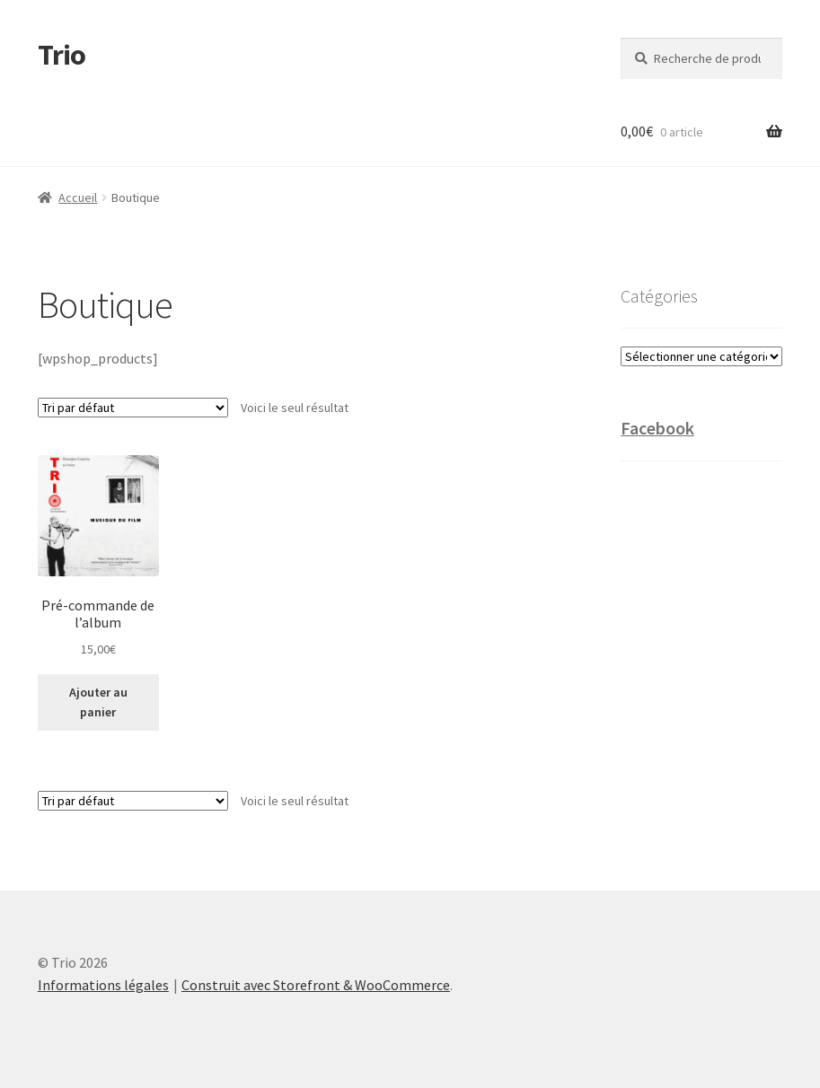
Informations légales (103, 985)
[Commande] (133, 407)
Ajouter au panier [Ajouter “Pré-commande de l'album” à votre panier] (98, 702)
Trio (61, 55)
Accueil (77, 197)
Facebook (657, 428)
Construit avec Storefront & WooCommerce (315, 985)
